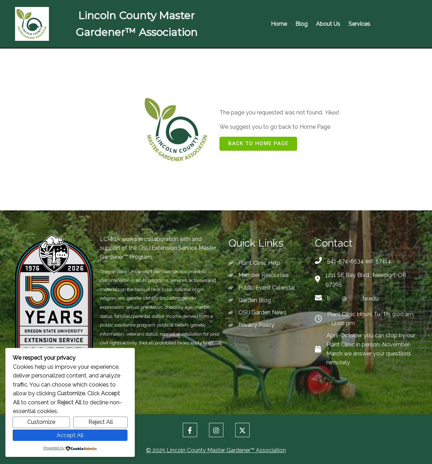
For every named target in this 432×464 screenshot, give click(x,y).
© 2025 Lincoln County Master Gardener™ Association (216, 450)
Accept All (70, 435)
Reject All (100, 422)
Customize (41, 422)
